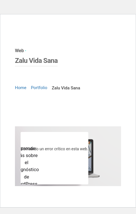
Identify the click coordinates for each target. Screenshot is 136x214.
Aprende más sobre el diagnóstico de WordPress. (26, 166)
